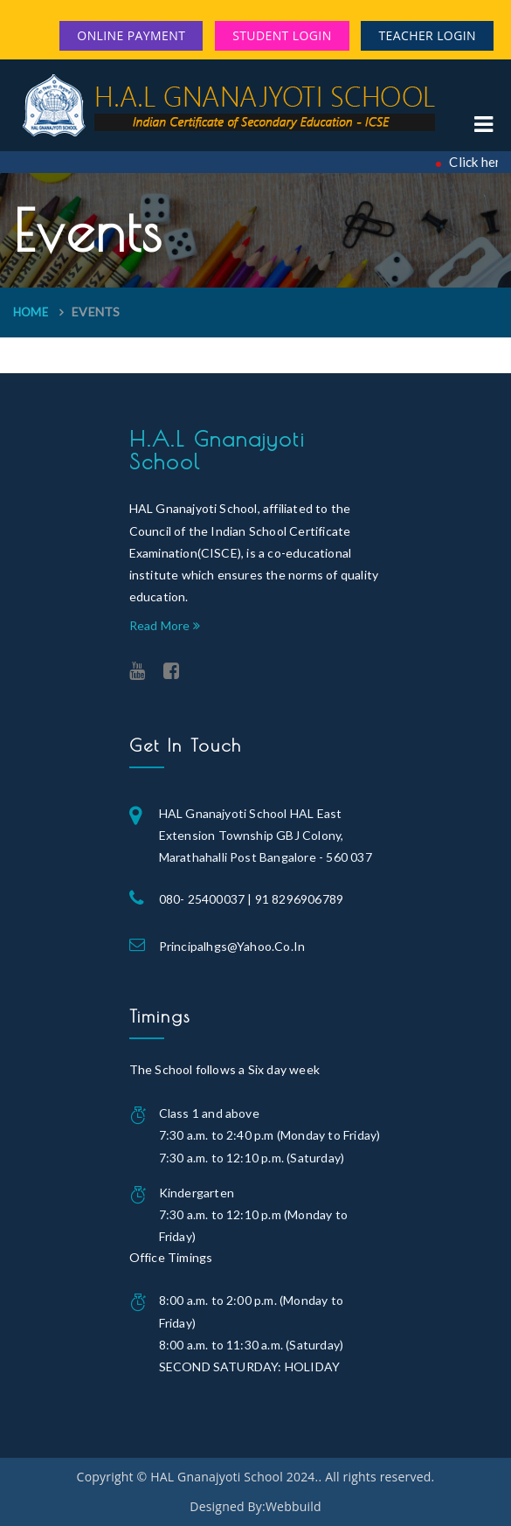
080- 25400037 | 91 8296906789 (251, 898)
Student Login (281, 35)
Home (30, 312)
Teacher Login (427, 35)
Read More (164, 625)
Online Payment (131, 35)
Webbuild (293, 1506)
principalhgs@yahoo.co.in (232, 946)
